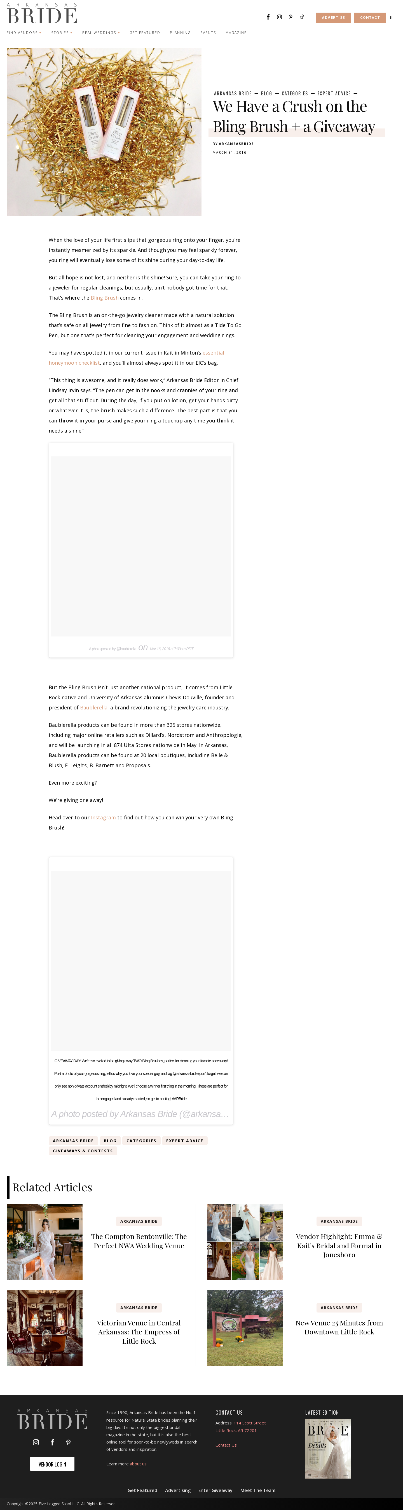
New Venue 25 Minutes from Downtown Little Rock (339, 1327)
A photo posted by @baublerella (112, 649)
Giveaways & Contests (83, 1150)
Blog (266, 93)
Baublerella (93, 707)
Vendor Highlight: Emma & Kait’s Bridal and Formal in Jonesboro (339, 1245)
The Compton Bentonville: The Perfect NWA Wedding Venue (139, 1240)
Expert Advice (334, 93)
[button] (391, 18)
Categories (295, 93)
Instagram (103, 817)
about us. (138, 1464)
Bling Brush (105, 297)
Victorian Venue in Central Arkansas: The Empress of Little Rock (139, 1331)
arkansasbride (236, 143)
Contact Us (226, 1445)
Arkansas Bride (233, 93)
